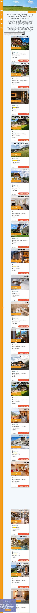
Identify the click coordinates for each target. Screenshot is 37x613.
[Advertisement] (20, 499)
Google (6, 601)
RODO (7, 608)
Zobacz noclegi (24, 60)
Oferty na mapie (32, 12)
